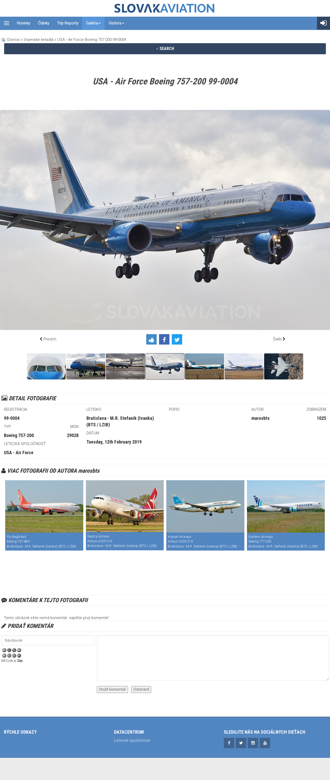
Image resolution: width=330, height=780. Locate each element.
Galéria (93, 23)
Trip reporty (67, 23)
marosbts (260, 418)
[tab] (165, 48)
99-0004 (12, 418)
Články (43, 23)
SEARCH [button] (165, 48)
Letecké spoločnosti (132, 740)
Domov (13, 39)
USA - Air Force (18, 452)
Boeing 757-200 (19, 435)
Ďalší (277, 339)
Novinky (23, 23)
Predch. (50, 339)
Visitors (116, 23)
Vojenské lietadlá (38, 39)
